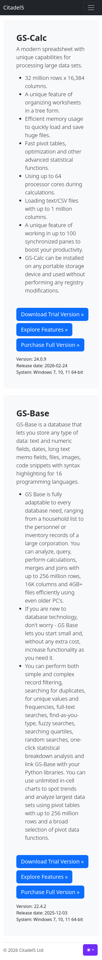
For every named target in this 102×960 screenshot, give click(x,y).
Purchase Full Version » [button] (50, 344)
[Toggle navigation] (91, 7)
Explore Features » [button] (44, 329)
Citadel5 (13, 7)
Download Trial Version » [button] (52, 314)
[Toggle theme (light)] (90, 950)
